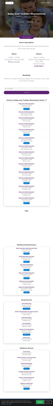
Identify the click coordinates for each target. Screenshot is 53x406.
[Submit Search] (12, 3)
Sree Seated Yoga (26, 303)
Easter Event (26, 351)
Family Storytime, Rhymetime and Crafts (26, 248)
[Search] (8, 3)
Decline (48, 402)
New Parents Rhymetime (26, 264)
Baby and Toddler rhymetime (26, 158)
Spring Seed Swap (26, 317)
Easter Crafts (26, 337)
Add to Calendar (14, 61)
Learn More (9, 403)
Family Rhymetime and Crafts (26, 256)
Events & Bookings (45, 2)
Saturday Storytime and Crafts (26, 371)
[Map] (26, 226)
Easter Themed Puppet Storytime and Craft (26, 311)
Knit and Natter (26, 323)
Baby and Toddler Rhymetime (26, 103)
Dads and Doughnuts (26, 363)
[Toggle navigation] (3, 3)
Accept (40, 402)
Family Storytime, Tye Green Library (26, 357)
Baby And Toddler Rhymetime (26, 137)
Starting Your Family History (26, 329)
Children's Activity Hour (26, 383)
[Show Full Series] (46, 100)
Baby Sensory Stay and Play (26, 281)
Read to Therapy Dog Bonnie (26, 377)
